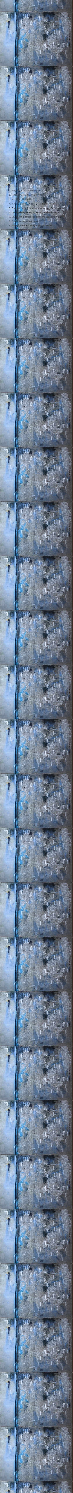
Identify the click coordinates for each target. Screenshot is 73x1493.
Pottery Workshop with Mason (26, 203)
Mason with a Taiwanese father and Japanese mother (37, 198)
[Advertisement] (36, 46)
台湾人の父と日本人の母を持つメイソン (30, 177)
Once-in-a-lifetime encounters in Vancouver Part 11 (36, 194)
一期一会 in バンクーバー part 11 (27, 173)
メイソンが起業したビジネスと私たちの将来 (32, 186)
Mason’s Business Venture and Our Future (32, 207)
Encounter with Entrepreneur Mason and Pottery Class (37, 190)
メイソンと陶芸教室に (22, 181)
